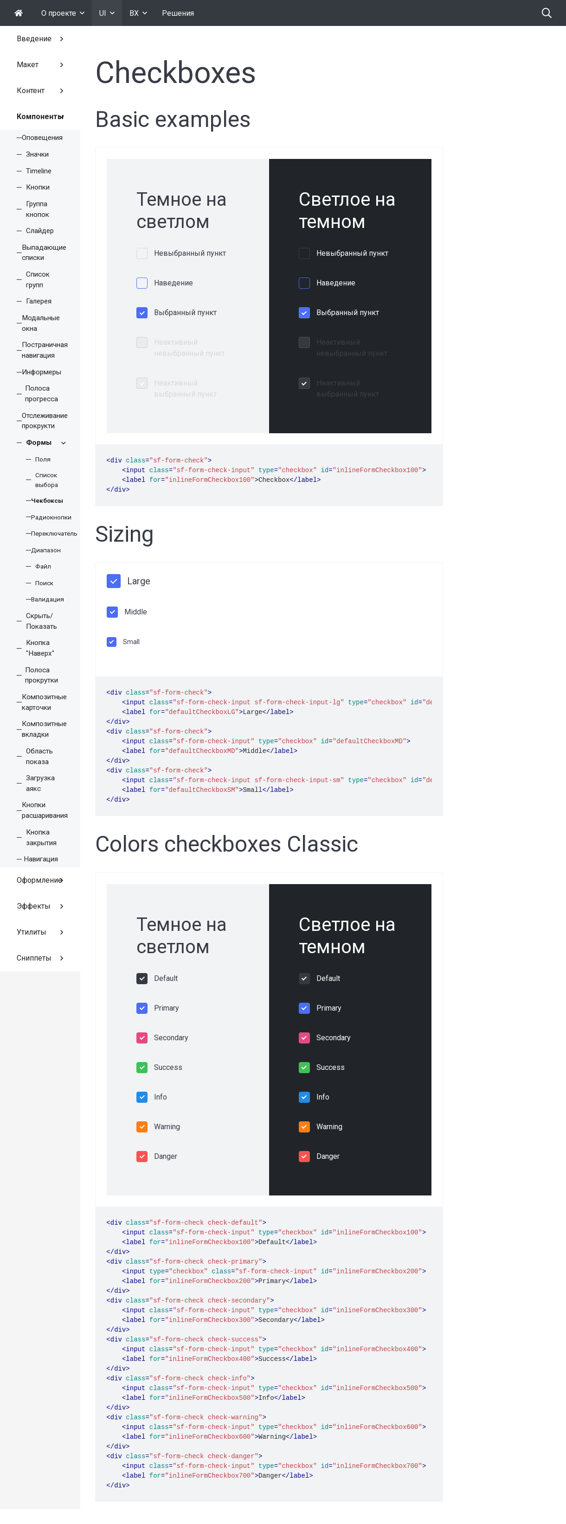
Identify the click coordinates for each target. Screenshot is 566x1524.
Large (138, 581)
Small (131, 641)
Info (160, 1097)
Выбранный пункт (185, 312)
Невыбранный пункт (190, 253)
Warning (167, 1126)
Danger (165, 1156)
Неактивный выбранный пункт (185, 388)
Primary (166, 1008)
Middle (135, 611)
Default (166, 978)
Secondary (171, 1037)
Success (168, 1067)
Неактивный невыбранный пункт (189, 348)
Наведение (173, 282)
